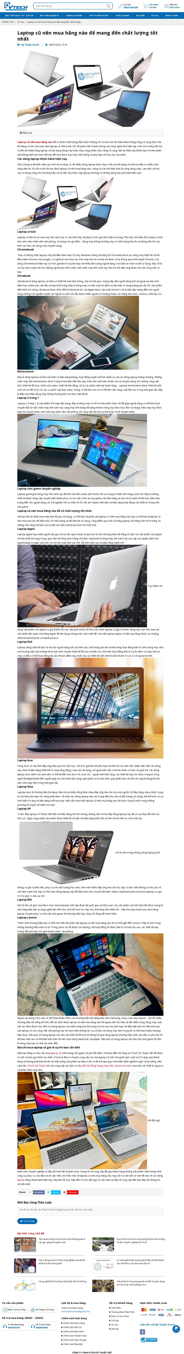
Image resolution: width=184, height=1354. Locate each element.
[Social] (142, 1332)
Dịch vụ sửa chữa (120, 1316)
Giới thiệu (116, 1307)
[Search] (108, 6)
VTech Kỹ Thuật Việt (38, 1065)
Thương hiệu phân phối (122, 1312)
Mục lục (26, 132)
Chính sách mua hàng (74, 1323)
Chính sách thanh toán (75, 1335)
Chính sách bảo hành (73, 1331)
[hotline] (127, 6)
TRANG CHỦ (8, 22)
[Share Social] (36, 1192)
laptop (20, 1179)
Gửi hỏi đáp (27, 1221)
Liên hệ (114, 1328)
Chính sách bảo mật (73, 1344)
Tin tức (20, 22)
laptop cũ (56, 1053)
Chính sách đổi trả (72, 1327)
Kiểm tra (174, 6)
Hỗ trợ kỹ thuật (45, 1326)
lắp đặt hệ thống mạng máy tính (95, 1065)
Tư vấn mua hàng (17, 1326)
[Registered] (148, 1339)
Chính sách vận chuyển (74, 1339)
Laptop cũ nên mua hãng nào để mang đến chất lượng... (54, 22)
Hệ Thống (45, 1309)
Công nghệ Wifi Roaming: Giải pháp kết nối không (62, 1281)
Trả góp (115, 1320)
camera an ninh (122, 1065)
